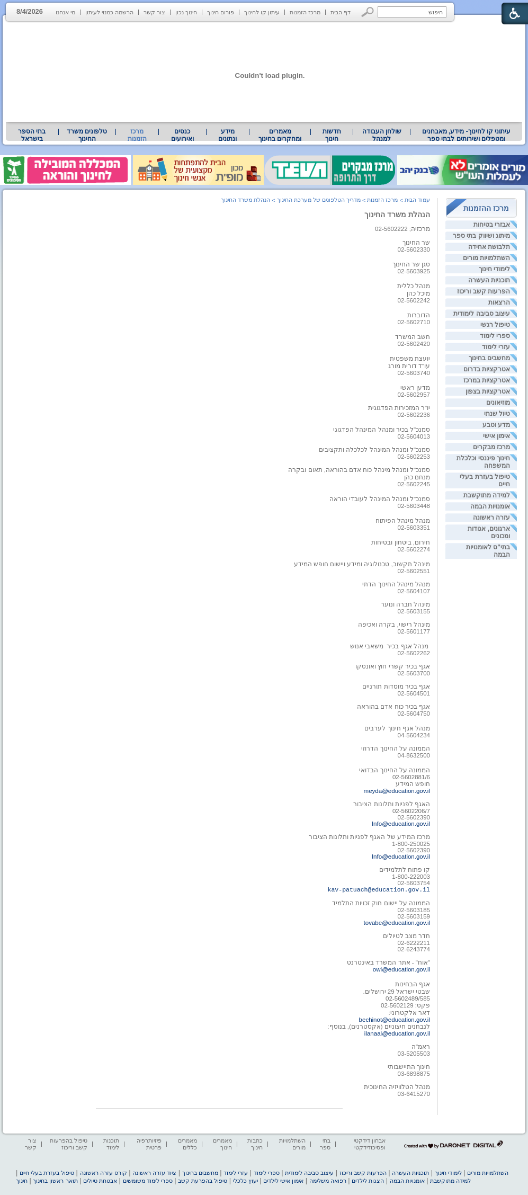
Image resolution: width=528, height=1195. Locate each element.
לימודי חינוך (494, 269)
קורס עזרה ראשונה (103, 1173)
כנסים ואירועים (182, 135)
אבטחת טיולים (100, 1181)
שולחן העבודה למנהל (381, 135)
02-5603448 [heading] (414, 506)
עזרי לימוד (496, 347)
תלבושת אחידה (489, 247)
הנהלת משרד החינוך (397, 214)
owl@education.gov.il (401, 969)
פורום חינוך (220, 12)
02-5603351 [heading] (414, 527)
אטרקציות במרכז (486, 380)
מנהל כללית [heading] (413, 286)
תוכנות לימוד (111, 1144)
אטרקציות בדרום (486, 369)
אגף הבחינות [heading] (411, 984)
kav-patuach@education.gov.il (379, 889)
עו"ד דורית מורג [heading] (409, 366)
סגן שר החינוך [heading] (411, 264)
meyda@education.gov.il (397, 791)
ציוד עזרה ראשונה (154, 1173)
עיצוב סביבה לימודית (481, 313)
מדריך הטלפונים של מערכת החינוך (319, 200)
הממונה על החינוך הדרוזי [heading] (395, 748)
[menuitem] (466, 135)
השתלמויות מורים (486, 258)
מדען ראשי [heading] (415, 388)
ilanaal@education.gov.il (397, 1033)
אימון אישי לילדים (283, 1181)
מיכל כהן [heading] (418, 293)
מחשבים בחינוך (489, 358)
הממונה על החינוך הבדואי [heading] (394, 770)
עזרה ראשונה (491, 517)
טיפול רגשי (495, 324)
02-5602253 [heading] (414, 456)
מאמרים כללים (187, 1144)
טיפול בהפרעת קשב (202, 1181)
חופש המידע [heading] (413, 784)
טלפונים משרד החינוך (87, 135)
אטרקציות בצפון (488, 391)
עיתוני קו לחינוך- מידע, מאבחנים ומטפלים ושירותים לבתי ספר (466, 135)
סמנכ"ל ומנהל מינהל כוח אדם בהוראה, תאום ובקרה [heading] (359, 470)
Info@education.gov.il (401, 824)
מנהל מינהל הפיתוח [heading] (402, 521)
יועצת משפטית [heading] (410, 358)
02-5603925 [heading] (414, 271)
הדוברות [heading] (418, 315)
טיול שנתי (497, 413)
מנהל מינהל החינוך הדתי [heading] (396, 584)
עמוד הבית (417, 200)
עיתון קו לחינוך (262, 12)
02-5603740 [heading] (414, 373)
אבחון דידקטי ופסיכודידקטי (370, 1144)
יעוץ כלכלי (245, 1181)
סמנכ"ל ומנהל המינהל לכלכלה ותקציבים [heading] (374, 450)
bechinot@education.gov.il (394, 1019)
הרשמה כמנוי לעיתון (109, 12)
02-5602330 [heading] (414, 249)
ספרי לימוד (495, 336)
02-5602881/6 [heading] (411, 777)
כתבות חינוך (255, 1144)
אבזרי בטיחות (491, 224)
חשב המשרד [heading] (412, 337)
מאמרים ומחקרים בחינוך (279, 135)
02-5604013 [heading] (414, 436)
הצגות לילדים (368, 1181)
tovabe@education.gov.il (397, 923)
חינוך (22, 1181)
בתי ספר (325, 1144)
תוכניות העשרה (489, 280)
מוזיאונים (498, 402)
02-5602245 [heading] (414, 484)
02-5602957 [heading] (414, 394)
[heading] (414, 322)
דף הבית (340, 12)
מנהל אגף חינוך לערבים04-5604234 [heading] (397, 731)
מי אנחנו (65, 12)
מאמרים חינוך (222, 1144)
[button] (368, 11)
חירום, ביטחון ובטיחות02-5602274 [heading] (400, 545)
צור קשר (154, 12)
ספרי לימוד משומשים (148, 1181)
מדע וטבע (496, 425)
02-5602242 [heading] (414, 300)
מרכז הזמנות (305, 12)
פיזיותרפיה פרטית (149, 1144)
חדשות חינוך (332, 135)
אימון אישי (496, 436)
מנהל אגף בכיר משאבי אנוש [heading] (389, 646)
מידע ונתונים (227, 135)
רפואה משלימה (327, 1181)
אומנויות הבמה (490, 506)
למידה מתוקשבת (486, 495)
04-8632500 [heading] (414, 755)
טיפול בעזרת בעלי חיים (47, 1173)
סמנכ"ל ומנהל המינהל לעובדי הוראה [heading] (379, 499)
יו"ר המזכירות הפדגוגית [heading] (399, 408)
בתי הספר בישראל (32, 135)
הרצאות (499, 302)
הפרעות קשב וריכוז (483, 291)
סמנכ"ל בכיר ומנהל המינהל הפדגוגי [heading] (381, 429)
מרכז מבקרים (491, 447)
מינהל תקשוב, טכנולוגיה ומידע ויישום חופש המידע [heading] (362, 564)
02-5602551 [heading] (414, 571)
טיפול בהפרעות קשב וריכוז (68, 1144)
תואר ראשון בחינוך (55, 1181)
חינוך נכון (186, 12)
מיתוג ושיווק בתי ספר (481, 235)
